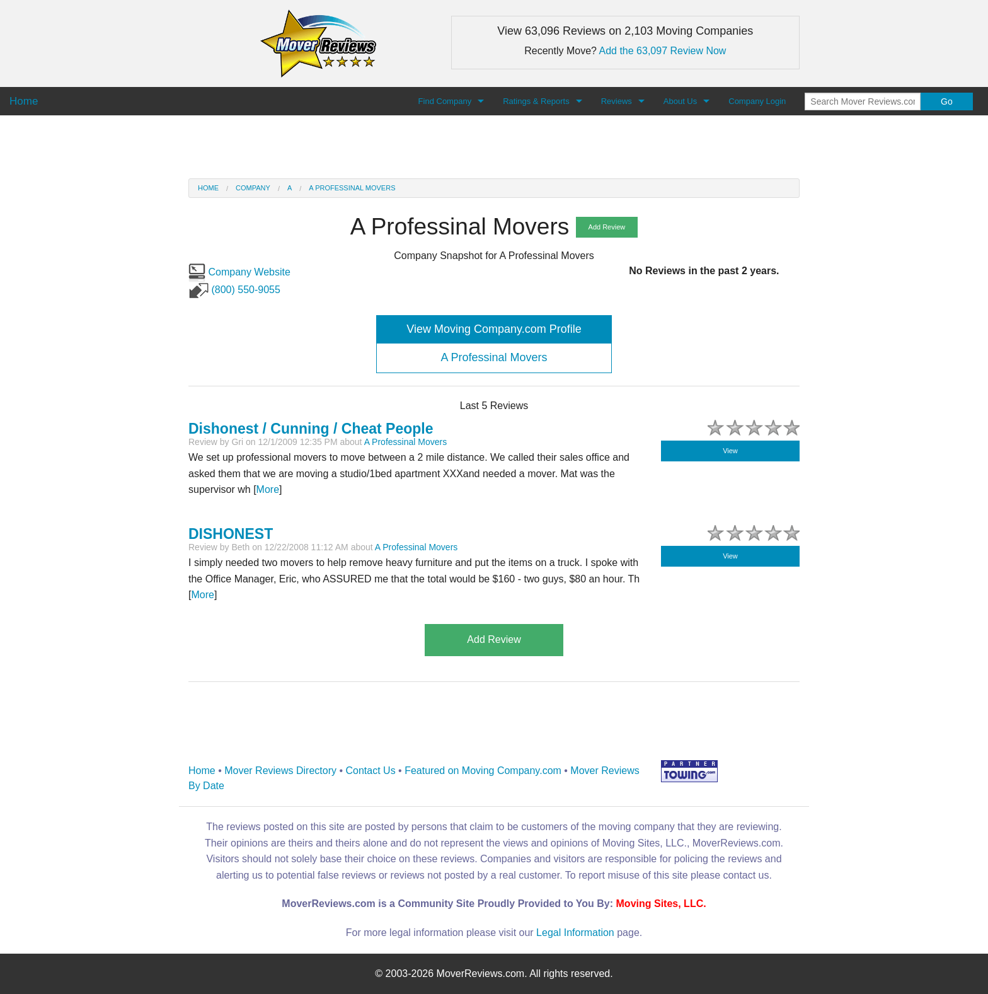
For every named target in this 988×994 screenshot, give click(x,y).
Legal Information (575, 932)
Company (253, 188)
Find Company (445, 101)
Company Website (239, 272)
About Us (680, 101)
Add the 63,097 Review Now (663, 50)
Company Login (757, 101)
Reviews (616, 101)
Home (208, 188)
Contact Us (371, 770)
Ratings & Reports (536, 101)
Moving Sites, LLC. (661, 903)
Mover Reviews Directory (280, 770)
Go (947, 101)
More (267, 489)
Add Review (607, 227)
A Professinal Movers (352, 188)
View (730, 450)
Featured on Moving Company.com (483, 770)
